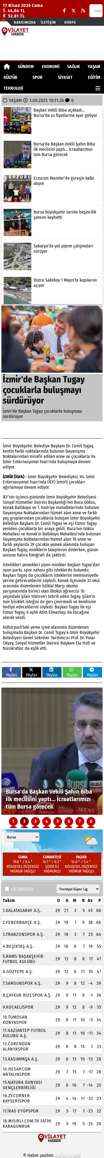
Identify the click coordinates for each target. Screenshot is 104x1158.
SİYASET (65, 77)
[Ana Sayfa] (7, 66)
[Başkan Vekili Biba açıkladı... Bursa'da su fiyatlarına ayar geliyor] (52, 120)
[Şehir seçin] (21, 837)
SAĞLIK (73, 66)
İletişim (48, 22)
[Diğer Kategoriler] (98, 88)
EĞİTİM (94, 77)
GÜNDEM (26, 66)
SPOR (37, 77)
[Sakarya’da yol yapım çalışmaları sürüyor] (52, 256)
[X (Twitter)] (73, 10)
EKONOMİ (50, 66)
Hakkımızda (25, 22)
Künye (70, 22)
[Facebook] (64, 10)
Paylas (11, 672)
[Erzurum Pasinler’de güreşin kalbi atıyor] (52, 188)
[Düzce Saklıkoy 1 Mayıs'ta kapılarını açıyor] (52, 290)
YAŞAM (94, 66)
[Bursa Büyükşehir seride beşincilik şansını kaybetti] (52, 222)
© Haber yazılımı (52, 1155)
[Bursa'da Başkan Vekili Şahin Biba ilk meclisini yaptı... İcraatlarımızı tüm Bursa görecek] (52, 154)
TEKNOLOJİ (13, 88)
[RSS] (83, 10)
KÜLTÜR (10, 77)
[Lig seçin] (78, 889)
